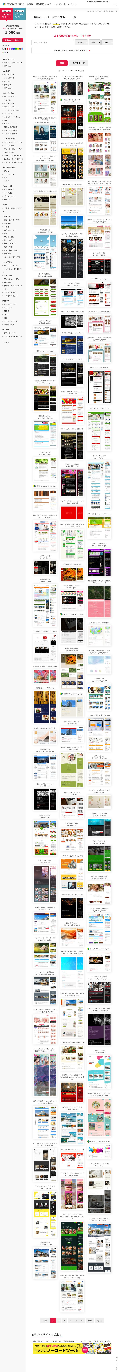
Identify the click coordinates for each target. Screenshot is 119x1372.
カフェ (6, 314)
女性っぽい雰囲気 (10, 130)
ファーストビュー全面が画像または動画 (12, 150)
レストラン (8, 308)
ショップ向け (9, 78)
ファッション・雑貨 (11, 279)
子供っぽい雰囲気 (10, 133)
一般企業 (7, 223)
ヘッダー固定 (9, 189)
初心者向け (8, 66)
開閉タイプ (8, 199)
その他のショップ (10, 296)
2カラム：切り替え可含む (13, 159)
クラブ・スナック (10, 321)
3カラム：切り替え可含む (13, 162)
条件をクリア (79, 63)
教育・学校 (8, 247)
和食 (5, 318)
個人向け (7, 85)
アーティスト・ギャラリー (12, 338)
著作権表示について (43, 4)
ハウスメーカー (10, 230)
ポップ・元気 (9, 103)
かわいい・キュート (11, 107)
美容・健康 (8, 275)
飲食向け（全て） (10, 304)
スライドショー (10, 174)
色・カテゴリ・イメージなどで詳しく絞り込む (71, 50)
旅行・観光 (8, 240)
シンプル (7, 100)
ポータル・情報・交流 (12, 257)
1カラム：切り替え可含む (13, 155)
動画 (5, 177)
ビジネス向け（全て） (12, 220)
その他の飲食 (9, 324)
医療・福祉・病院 (10, 250)
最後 (90, 1320)
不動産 (6, 227)
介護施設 (7, 253)
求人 (5, 233)
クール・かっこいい (11, 110)
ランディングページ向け (13, 62)
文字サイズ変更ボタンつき (12, 210)
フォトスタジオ (10, 292)
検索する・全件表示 (13, 40)
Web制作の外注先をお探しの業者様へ (98, 1)
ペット (6, 289)
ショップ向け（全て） (12, 265)
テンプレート (6, 14)
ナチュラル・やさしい (12, 117)
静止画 (6, 171)
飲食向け (7, 81)
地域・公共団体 (10, 243)
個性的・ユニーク (10, 123)
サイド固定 (8, 193)
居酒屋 (6, 311)
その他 (6, 181)
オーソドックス (10, 96)
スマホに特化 (9, 145)
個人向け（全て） (10, 333)
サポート (73, 4)
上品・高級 (8, 113)
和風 (5, 120)
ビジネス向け (9, 74)
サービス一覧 (61, 4)
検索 (62, 63)
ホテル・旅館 (9, 237)
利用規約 (30, 4)
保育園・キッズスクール (13, 285)
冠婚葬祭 (7, 282)
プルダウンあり (10, 196)
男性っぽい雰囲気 (10, 127)
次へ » (99, 1320)
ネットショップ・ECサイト (12, 270)
